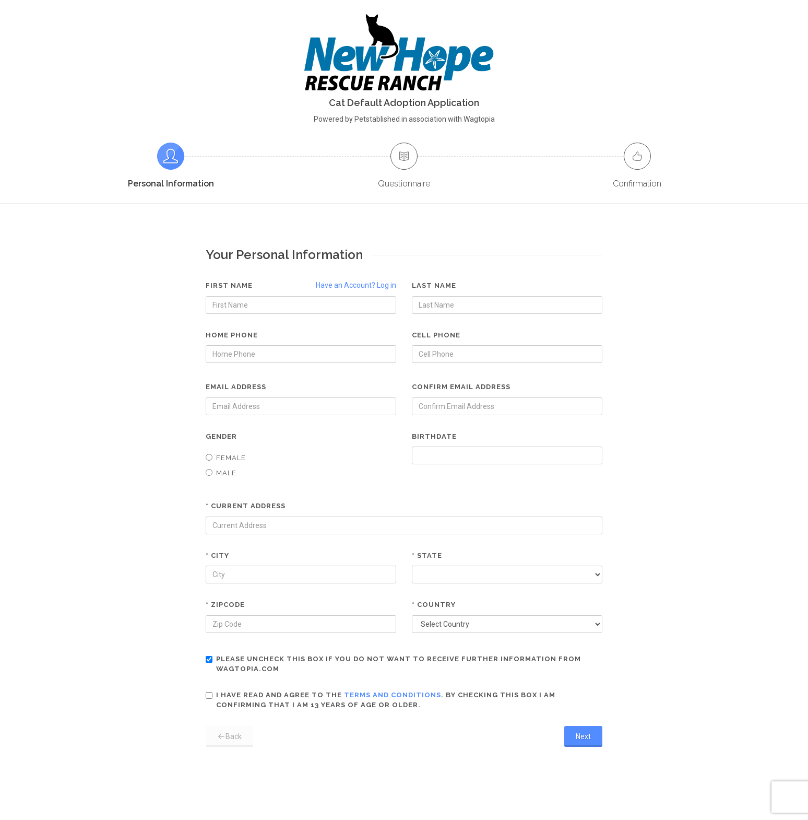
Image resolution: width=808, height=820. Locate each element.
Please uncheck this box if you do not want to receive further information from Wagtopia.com (393, 664)
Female (226, 458)
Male (221, 473)
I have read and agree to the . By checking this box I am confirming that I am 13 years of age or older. (380, 700)
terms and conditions (392, 695)
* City (217, 555)
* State (427, 555)
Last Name (434, 285)
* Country (434, 604)
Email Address (236, 387)
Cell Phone (436, 335)
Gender (221, 436)
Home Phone (232, 335)
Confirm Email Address (461, 387)
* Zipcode (225, 604)
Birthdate (434, 436)
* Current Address (246, 506)
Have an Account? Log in (356, 285)
